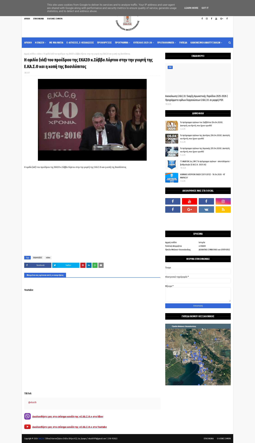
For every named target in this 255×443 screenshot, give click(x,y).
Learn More (191, 8)
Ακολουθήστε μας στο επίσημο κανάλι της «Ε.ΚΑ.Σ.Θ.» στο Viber (67, 416)
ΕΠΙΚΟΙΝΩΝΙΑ (38, 19)
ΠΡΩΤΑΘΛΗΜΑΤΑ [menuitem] (165, 42)
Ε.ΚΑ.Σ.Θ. (41, 438)
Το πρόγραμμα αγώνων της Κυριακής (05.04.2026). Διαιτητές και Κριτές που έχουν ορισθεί (205, 150)
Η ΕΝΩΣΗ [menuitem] (39, 42)
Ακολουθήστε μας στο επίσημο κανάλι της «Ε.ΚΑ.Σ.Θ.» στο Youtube (69, 427)
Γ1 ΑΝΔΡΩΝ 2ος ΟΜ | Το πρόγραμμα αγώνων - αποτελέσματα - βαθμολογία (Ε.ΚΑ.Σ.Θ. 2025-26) (205, 163)
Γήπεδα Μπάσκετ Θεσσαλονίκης (178, 249)
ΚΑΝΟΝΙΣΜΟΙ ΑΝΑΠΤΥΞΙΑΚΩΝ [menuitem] (205, 42)
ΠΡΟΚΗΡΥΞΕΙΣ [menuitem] (104, 42)
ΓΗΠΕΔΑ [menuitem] (183, 42)
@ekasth (32, 402)
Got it (204, 8)
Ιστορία (202, 242)
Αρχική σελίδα (29, 54)
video (39, 54)
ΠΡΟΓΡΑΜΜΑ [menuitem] (121, 42)
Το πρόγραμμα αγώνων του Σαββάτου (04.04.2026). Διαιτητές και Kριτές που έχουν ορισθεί (201, 124)
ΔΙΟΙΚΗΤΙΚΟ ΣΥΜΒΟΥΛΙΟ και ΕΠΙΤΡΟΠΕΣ (214, 249)
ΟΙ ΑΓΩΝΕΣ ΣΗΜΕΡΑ (54, 19)
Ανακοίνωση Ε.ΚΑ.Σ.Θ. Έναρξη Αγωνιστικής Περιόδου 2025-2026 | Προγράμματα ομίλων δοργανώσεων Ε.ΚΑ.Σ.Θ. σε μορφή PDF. (196, 98)
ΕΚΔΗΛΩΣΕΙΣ (37, 257)
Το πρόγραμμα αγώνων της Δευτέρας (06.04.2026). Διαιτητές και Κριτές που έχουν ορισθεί (205, 137)
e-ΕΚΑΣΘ (202, 246)
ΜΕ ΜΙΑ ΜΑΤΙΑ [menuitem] (56, 42)
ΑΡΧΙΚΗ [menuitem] (28, 42)
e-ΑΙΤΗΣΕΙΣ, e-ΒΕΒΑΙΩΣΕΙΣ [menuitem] (80, 42)
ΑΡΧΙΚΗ (27, 19)
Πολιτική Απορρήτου (173, 246)
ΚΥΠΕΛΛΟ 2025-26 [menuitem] (142, 42)
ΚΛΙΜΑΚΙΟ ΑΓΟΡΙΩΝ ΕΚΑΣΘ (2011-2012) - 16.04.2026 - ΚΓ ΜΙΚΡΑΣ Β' (202, 176)
